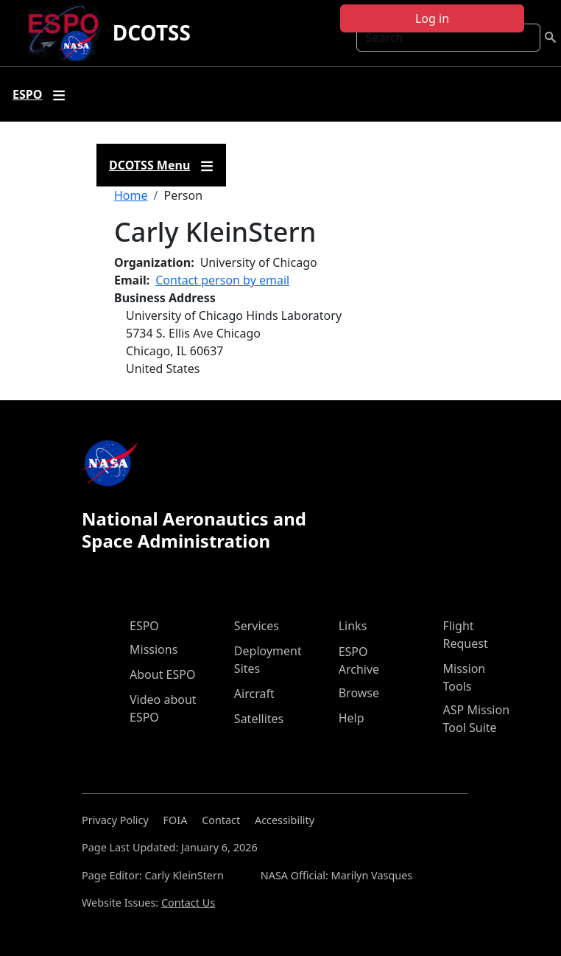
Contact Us (188, 903)
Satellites (258, 719)
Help (351, 718)
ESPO (144, 626)
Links (353, 626)
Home (131, 195)
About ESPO (162, 674)
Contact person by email (222, 280)
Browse (359, 693)
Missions (153, 649)
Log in (432, 18)
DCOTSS (152, 32)
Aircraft (254, 693)
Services (256, 626)
